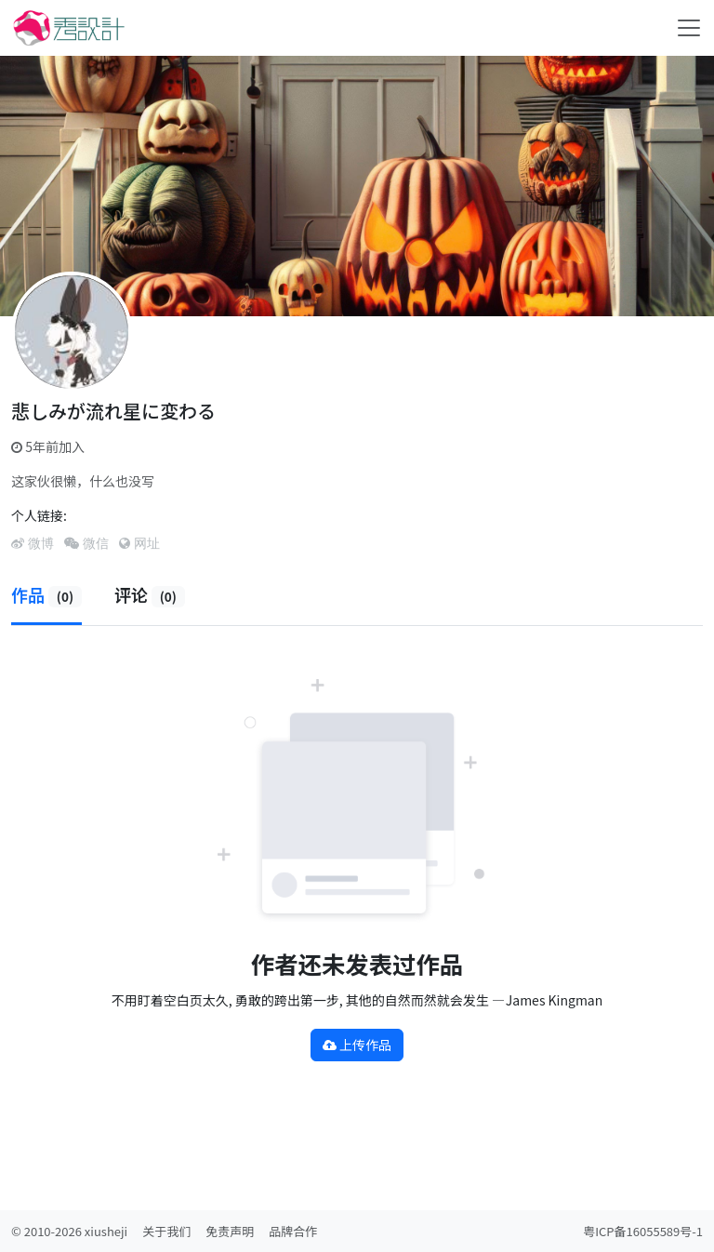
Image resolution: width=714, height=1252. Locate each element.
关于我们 (166, 1231)
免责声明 (229, 1231)
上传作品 (357, 1044)
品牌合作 (293, 1231)
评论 (149, 594)
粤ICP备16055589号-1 (643, 1231)
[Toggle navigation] (689, 28)
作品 (46, 594)
